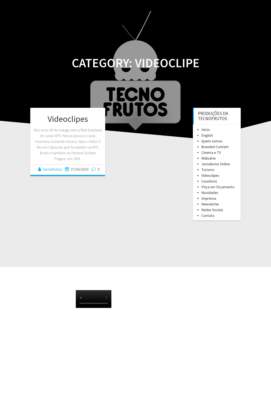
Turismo (207, 169)
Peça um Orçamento (217, 186)
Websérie (208, 158)
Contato (207, 215)
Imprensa (208, 198)
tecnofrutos (52, 169)
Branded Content (215, 146)
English (207, 135)
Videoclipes (68, 119)
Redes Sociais (212, 209)
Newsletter (210, 204)
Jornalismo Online (215, 163)
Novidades (209, 192)
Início (205, 129)
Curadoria (209, 181)
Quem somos (212, 141)
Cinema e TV (211, 152)
